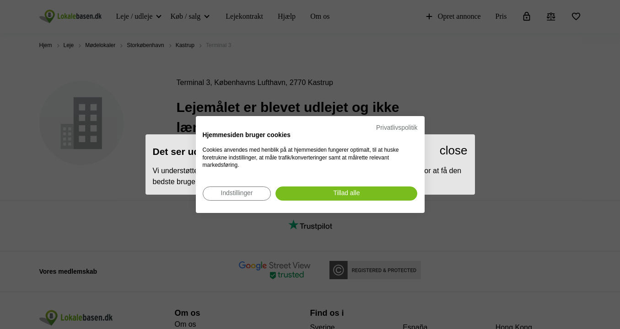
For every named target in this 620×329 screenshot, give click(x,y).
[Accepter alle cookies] (346, 193)
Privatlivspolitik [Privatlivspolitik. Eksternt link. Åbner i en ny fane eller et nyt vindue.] (396, 127)
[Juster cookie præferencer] (237, 193)
